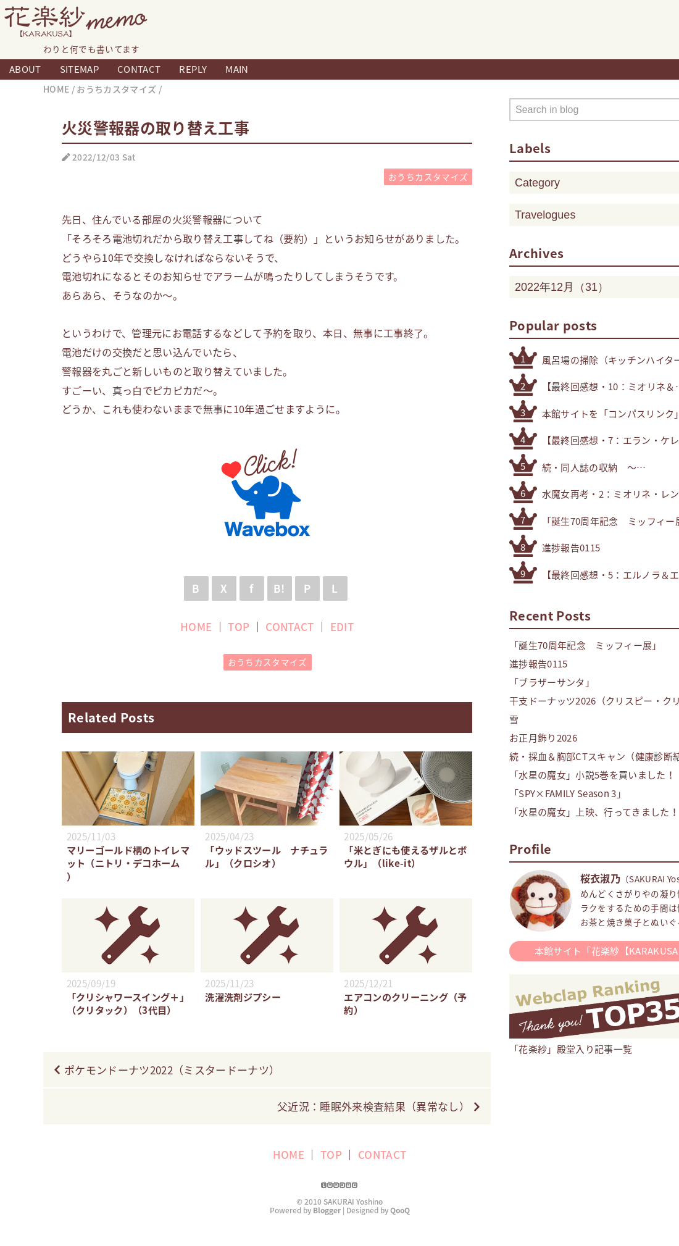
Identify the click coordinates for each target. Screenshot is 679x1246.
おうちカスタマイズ (428, 176)
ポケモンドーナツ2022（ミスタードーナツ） (172, 1082)
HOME (196, 626)
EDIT (342, 626)
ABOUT (25, 69)
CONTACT (138, 69)
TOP (238, 626)
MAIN (236, 69)
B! (279, 588)
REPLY (193, 69)
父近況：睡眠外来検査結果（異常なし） (373, 1119)
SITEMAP (79, 69)
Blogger (327, 1223)
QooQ (400, 1223)
